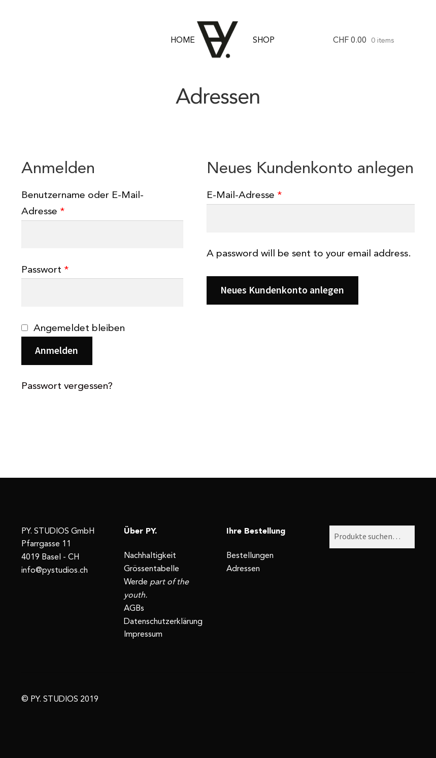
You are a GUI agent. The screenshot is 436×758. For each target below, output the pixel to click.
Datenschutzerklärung (163, 622)
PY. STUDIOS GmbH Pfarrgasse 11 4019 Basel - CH (57, 545)
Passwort (45, 270)
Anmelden (56, 350)
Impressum (143, 635)
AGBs (134, 609)
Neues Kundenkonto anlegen (282, 290)
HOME (183, 41)
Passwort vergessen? (67, 386)
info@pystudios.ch (54, 571)
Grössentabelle (151, 569)
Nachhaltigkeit (150, 556)
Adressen (243, 569)
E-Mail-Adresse (244, 195)
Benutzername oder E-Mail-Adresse (82, 203)
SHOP (264, 41)
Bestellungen (250, 556)
